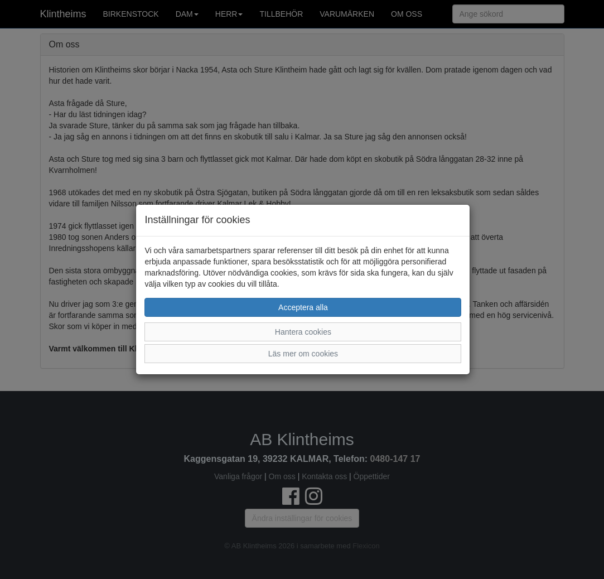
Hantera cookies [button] (303, 331)
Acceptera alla (303, 307)
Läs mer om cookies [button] (303, 353)
